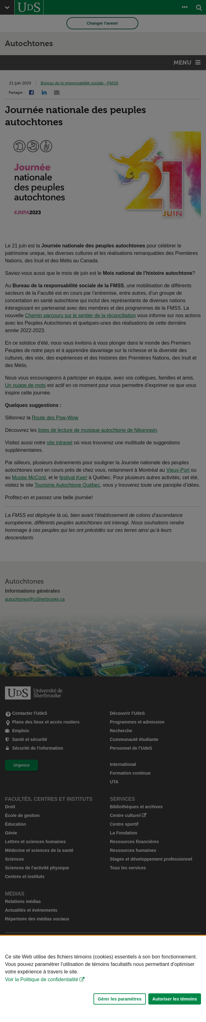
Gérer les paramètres (119, 998)
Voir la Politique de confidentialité (41, 979)
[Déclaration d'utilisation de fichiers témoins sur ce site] (103, 979)
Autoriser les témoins (174, 998)
